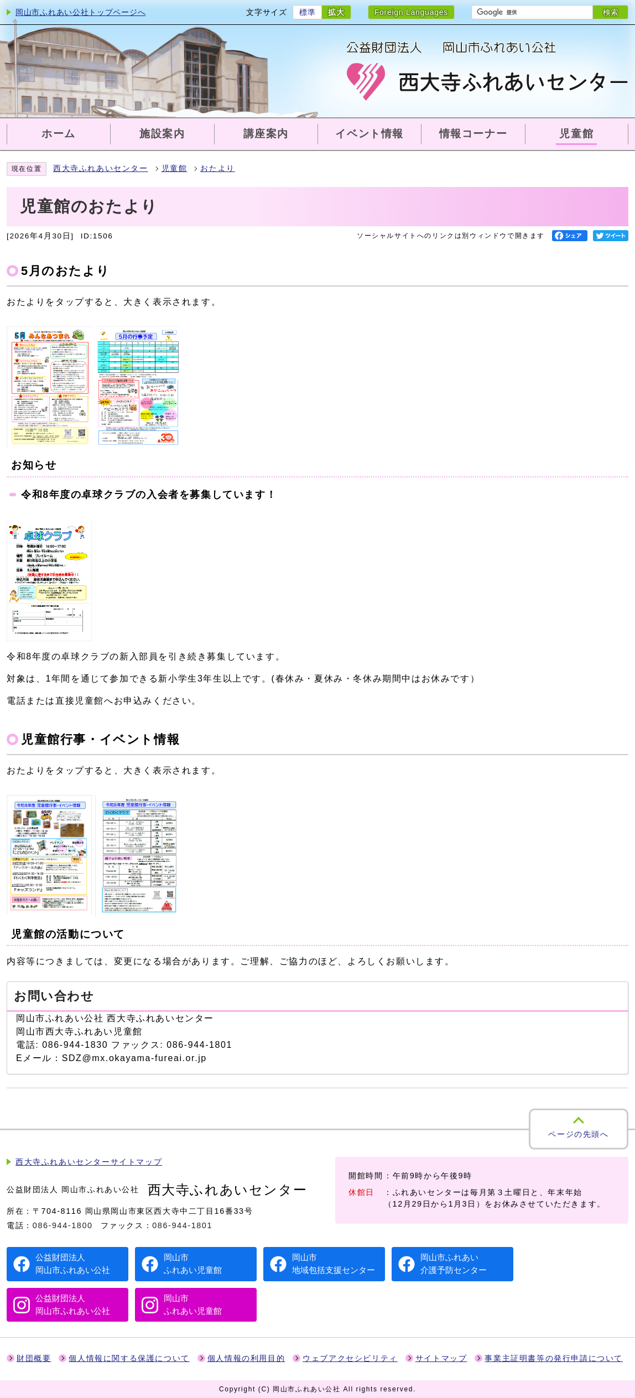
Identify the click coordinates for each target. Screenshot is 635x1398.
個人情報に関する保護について (129, 1358)
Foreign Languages (411, 12)
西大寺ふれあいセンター (100, 168)
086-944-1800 (63, 1225)
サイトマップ (441, 1358)
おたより (217, 168)
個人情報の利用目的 (246, 1358)
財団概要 (34, 1358)
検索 (610, 12)
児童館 (175, 168)
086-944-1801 (182, 1225)
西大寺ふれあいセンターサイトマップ (88, 1162)
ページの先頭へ (578, 1134)
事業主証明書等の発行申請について (554, 1358)
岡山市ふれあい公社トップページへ (80, 12)
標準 (307, 12)
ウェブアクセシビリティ (350, 1358)
